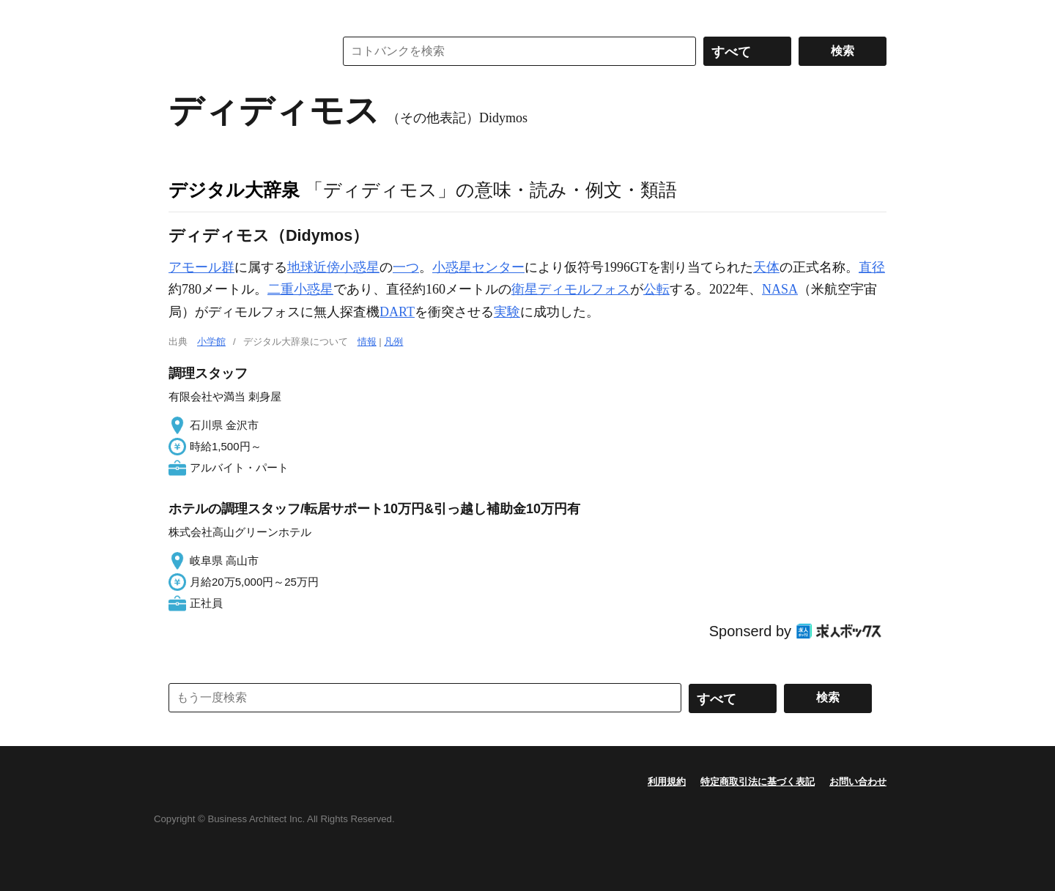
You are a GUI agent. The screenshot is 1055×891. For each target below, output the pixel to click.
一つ (406, 267)
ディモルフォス (584, 289)
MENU (183, 14)
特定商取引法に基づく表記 (757, 781)
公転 (656, 289)
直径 (872, 267)
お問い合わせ (857, 781)
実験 (507, 312)
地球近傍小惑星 (333, 267)
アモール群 (201, 267)
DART (397, 312)
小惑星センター (478, 267)
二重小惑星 (300, 289)
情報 (367, 341)
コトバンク (241, 51)
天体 (766, 267)
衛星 (524, 289)
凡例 (393, 341)
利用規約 (667, 781)
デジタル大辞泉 (234, 189)
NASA (780, 289)
